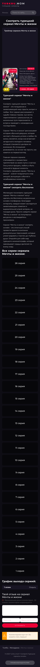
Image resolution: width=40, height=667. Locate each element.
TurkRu (5, 648)
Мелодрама (14, 648)
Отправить (20, 625)
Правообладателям (20, 662)
